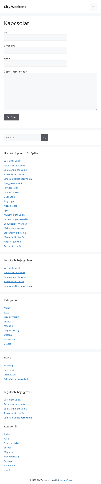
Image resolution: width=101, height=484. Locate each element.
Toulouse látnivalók (14, 174)
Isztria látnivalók (12, 246)
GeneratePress (65, 480)
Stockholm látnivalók (15, 232)
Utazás (7, 343)
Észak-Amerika (11, 316)
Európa (7, 321)
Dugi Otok (9, 196)
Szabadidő (9, 339)
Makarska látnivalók (14, 228)
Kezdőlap (9, 365)
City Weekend (15, 6)
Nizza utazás (10, 205)
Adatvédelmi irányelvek (16, 379)
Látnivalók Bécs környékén (18, 178)
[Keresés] (44, 137)
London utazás (11, 192)
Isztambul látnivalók (14, 165)
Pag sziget (9, 201)
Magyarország (11, 330)
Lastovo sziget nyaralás (16, 219)
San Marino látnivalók (15, 169)
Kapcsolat (9, 370)
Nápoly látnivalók (13, 241)
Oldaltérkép (10, 374)
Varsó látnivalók (12, 160)
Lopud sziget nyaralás (15, 223)
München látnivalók (14, 214)
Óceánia (8, 334)
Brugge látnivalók (13, 183)
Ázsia (6, 312)
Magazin (8, 325)
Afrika (7, 307)
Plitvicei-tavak (11, 187)
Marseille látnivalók (14, 237)
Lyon (6, 210)
